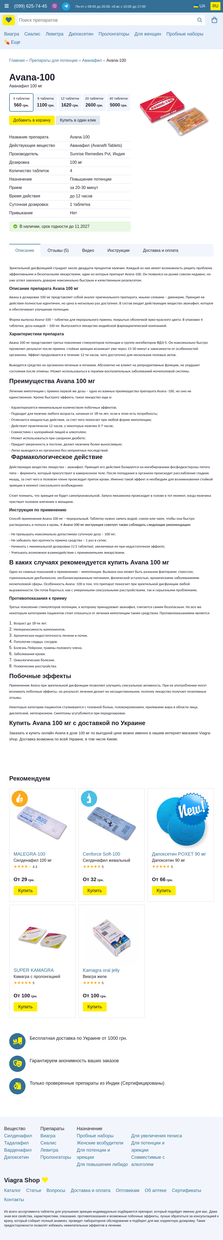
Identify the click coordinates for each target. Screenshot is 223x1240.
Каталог (12, 1190)
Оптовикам (127, 1190)
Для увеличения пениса (156, 1135)
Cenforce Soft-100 (111, 824)
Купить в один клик (78, 120)
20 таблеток (94, 103)
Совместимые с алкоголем (148, 1161)
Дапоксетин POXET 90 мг (180, 824)
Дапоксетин (81, 34)
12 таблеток (70, 103)
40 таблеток (118, 103)
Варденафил (17, 1150)
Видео (88, 250)
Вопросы (56, 1190)
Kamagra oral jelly (111, 941)
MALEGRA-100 (42, 824)
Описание (24, 250)
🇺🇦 (195, 6)
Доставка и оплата (160, 250)
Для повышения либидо (102, 1164)
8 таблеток (45, 103)
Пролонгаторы (114, 34)
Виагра (11, 34)
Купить (25, 890)
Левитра (54, 34)
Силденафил (18, 1135)
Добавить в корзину (32, 120)
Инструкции (118, 250)
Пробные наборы (184, 34)
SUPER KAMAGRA (42, 941)
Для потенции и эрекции (93, 1154)
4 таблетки (21, 103)
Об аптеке (155, 1190)
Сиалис (32, 34)
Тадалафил (16, 1142)
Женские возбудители (100, 1142)
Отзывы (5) (58, 250)
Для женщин (148, 34)
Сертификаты (186, 1190)
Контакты (14, 1199)
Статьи (33, 1190)
